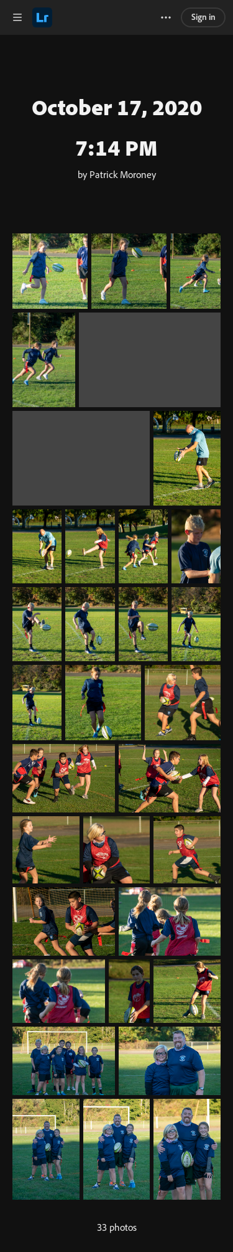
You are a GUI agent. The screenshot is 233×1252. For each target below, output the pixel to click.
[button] (17, 17)
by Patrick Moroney (117, 174)
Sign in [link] (203, 16)
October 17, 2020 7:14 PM (117, 127)
